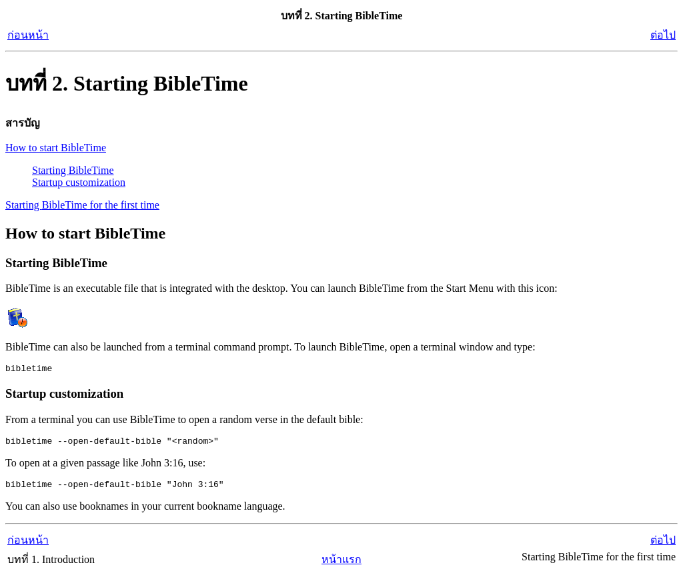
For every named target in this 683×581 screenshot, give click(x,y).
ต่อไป (663, 35)
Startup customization (78, 182)
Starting (73, 170)
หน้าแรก (341, 565)
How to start (55, 147)
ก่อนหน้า (28, 35)
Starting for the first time (82, 205)
